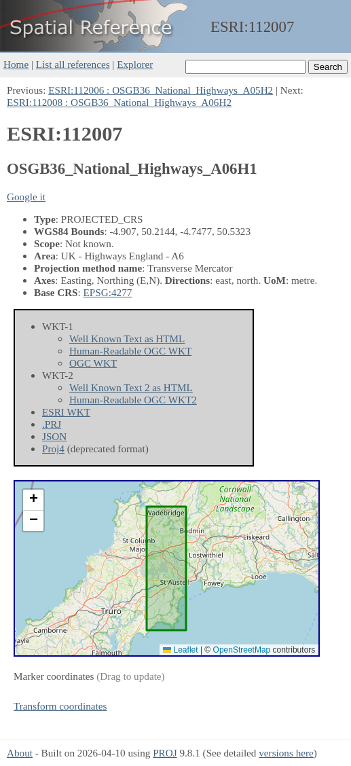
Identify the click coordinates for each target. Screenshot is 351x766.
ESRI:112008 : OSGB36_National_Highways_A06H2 (119, 102)
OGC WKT (93, 363)
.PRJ (51, 424)
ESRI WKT (66, 412)
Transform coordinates (60, 706)
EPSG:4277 (108, 292)
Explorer (135, 64)
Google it (26, 196)
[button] (33, 500)
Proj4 (53, 448)
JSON (54, 436)
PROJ (165, 753)
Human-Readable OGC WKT (130, 351)
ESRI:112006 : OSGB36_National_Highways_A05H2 (160, 90)
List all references (73, 64)
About (20, 753)
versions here (286, 753)
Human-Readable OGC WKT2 (133, 399)
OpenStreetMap (242, 650)
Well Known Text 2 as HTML (131, 387)
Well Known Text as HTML (127, 338)
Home (16, 64)
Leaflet (180, 650)
